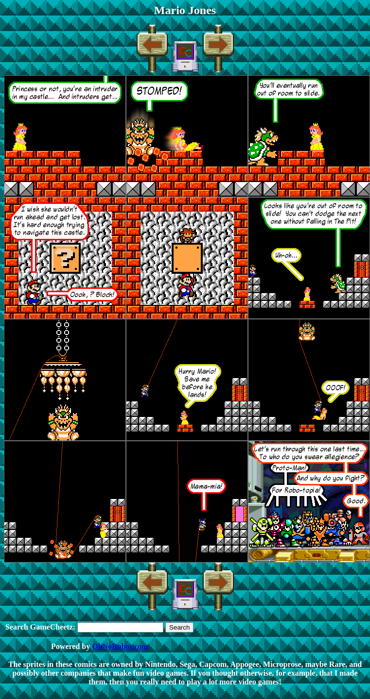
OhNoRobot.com (120, 646)
